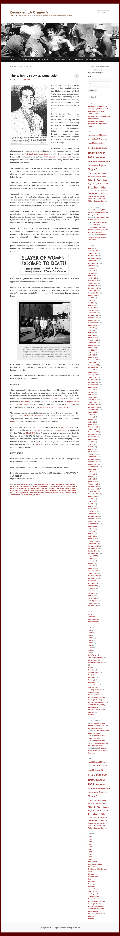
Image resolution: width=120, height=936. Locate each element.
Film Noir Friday (93, 672)
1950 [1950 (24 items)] (91, 152)
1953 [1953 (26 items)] (91, 157)
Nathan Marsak (71, 490)
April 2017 (91, 479)
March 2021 (92, 372)
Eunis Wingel (53, 486)
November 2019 (93, 407)
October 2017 (92, 464)
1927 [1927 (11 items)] (93, 135)
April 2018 (91, 449)
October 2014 (92, 551)
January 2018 (92, 457)
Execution (91, 670)
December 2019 (93, 405)
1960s (90, 645)
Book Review (92, 655)
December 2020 (93, 380)
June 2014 (91, 561)
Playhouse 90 (23, 492)
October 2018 (92, 437)
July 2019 (91, 414)
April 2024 (91, 305)
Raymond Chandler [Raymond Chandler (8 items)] (93, 196)
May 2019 (91, 419)
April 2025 (91, 275)
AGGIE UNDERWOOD (62, 59)
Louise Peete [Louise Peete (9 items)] (104, 191)
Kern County (92, 687)
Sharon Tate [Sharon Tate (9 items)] (101, 198)
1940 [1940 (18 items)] (98, 138)
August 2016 (92, 496)
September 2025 (93, 263)
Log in (90, 614)
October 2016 (92, 491)
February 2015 (93, 541)
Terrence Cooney (70, 492)
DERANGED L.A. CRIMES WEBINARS (87, 59)
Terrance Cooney (58, 492)
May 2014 (91, 563)
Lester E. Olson (70, 488)
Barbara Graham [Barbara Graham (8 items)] (101, 176)
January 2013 (92, 603)
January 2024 (92, 313)
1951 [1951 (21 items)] (97, 153)
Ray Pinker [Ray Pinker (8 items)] (103, 196)
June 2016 (91, 501)
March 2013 (92, 598)
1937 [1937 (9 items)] (105, 135)
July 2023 (91, 328)
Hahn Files (91, 677)
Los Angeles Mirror (16, 490)
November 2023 (93, 318)
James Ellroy (66, 427)
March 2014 (92, 568)
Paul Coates (24, 404)
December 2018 (93, 432)
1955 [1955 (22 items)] (102, 157)
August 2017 (92, 469)
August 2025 (92, 266)
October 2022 (92, 345)
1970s (90, 648)
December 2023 (93, 315)
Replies (37, 495)
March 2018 (92, 452)
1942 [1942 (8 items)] (106, 139)
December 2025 (93, 256)
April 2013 (91, 595)
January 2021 (92, 377)
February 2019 (93, 427)
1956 (39, 484)
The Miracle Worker (47, 407)
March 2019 (92, 424)
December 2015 (93, 516)
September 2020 (93, 385)
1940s (90, 640)
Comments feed (93, 619)
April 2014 (91, 566)
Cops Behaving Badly (95, 657)
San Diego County (94, 700)
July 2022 (91, 350)
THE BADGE (38, 430)
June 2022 (91, 352)
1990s (90, 652)
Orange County (93, 692)
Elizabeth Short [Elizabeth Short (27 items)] (98, 187)
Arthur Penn (70, 404)
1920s (90, 635)
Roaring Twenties (94, 695)
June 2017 (91, 474)
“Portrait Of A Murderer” (33, 416)
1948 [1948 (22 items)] (98, 148)
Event (90, 667)
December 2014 (93, 546)
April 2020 (91, 395)
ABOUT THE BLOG (44, 59)
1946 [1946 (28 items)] (100, 142)
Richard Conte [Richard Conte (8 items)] (92, 198)
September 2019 (93, 409)
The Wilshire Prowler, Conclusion (34, 75)
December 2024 (93, 285)
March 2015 (92, 538)
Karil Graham (49, 488)
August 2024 (92, 295)
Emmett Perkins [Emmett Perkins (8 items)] (92, 191)
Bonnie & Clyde (64, 407)
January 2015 (92, 543)
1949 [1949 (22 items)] (105, 148)
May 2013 (91, 593)
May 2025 (91, 273)
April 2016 (91, 506)
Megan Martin (50, 490)
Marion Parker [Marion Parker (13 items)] (94, 194)
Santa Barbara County (96, 705)
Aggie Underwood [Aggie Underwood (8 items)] (93, 165)
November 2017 (93, 462)
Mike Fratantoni (60, 490)
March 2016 (92, 509)
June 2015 (91, 531)
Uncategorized (93, 707)
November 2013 (93, 578)
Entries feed (92, 617)
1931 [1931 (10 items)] (97, 135)
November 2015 (93, 519)
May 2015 (91, 533)
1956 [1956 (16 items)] (90, 161)
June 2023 (91, 330)
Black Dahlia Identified (96, 121)
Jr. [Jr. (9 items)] (98, 191)
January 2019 (92, 429)
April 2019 (91, 422)
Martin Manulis (16, 422)
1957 (43, 484)
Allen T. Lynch (50, 484)
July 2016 (91, 499)
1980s (90, 650)
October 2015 (92, 521)
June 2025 (91, 271)
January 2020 (92, 402)
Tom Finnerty (28, 495)
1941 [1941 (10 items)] (102, 139)
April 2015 (91, 536)
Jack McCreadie (29, 488)
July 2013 (91, 588)
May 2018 (91, 447)
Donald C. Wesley (16, 486)
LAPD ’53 (39, 444)
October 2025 (92, 261)
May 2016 (91, 504)
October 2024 (92, 290)
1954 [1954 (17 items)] (96, 157)
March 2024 (92, 308)
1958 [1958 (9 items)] (99, 162)
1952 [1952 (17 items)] (102, 153)
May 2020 (91, 392)
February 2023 (93, 340)
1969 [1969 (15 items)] (107, 161)
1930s (90, 638)
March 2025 (92, 278)
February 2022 (93, 360)
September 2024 (93, 293)
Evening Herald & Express (97, 662)
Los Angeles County (95, 690)
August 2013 (92, 586)
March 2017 (92, 481)
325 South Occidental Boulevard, (58, 157)
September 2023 (93, 323)
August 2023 (92, 325)
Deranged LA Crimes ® (29, 12)
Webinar (91, 714)
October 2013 (92, 581)
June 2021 (91, 370)
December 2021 (93, 365)
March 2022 (92, 357)
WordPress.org (93, 622)
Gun (89, 675)
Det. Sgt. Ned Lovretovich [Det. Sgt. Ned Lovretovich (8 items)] (100, 184)
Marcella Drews (29, 490)
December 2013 (93, 576)
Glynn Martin (19, 488)
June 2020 (91, 390)
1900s (90, 630)
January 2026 (92, 253)
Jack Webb (62, 430)
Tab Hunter (25, 401)
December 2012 (93, 605)
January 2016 (92, 514)
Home (13, 59)
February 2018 (93, 454)
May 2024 (91, 303)
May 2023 (91, 333)
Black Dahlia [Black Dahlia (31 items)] (97, 180)
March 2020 (92, 397)
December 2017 (93, 459)
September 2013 (93, 583)
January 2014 (92, 573)
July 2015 (91, 529)
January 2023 (92, 343)
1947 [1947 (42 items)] (91, 148)
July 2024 (91, 298)
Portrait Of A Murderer (36, 492)
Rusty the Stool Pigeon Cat (97, 106)
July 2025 (91, 268)
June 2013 (91, 591)
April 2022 (91, 355)
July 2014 (91, 558)
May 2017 (91, 476)
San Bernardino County (96, 697)
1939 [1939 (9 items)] (93, 139)
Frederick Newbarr (64, 486)
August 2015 (92, 526)
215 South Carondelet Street (36, 154)
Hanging (91, 680)
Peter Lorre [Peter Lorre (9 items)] (104, 194)
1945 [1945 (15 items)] (94, 143)
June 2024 (91, 300)
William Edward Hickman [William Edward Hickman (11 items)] (97, 201)
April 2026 (91, 248)
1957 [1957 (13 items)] (95, 161)
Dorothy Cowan (43, 486)
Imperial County (93, 685)
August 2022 (92, 347)
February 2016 (93, 511)
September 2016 (93, 494)
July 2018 (91, 442)
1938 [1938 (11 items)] (89, 139)
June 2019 (91, 417)
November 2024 (93, 288)
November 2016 (93, 489)
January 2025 (92, 283)
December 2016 (93, 486)
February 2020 (93, 399)
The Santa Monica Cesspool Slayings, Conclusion (97, 237)
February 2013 (93, 601)
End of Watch (92, 660)
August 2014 (92, 556)
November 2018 (93, 434)
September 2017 (93, 467)
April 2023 (91, 335)
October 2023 (92, 320)
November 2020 (93, 382)
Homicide (24, 484)
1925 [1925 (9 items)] (89, 135)
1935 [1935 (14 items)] (101, 135)
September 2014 (93, 553)
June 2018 (91, 444)
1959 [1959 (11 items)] (103, 162)
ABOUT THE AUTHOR (26, 59)
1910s (90, 633)
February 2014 (93, 571)
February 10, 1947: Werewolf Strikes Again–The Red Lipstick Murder (98, 111)
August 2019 (92, 412)
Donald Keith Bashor (30, 486)
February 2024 (93, 310)
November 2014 (93, 548)
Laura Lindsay (59, 488)
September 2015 (93, 524)
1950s (18, 484)
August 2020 (92, 387)
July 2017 (91, 471)
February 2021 (93, 375)
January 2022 (92, 362)
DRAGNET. (30, 433)
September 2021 (93, 367)
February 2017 (93, 484)
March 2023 (92, 337)
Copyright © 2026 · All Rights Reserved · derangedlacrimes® (60, 928)
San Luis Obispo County (96, 702)
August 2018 (92, 439)
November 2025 (93, 258)
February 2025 (93, 280)
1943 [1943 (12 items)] (90, 143)
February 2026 (93, 251)
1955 (35, 484)
